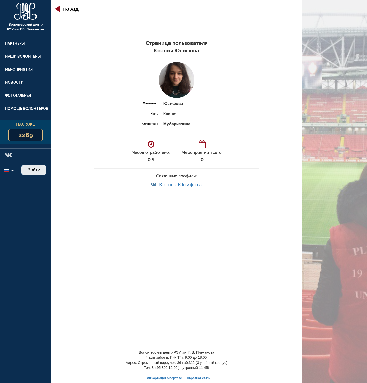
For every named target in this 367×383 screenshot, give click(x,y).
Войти (34, 169)
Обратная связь (198, 378)
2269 (25, 135)
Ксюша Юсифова (181, 184)
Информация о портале (164, 378)
